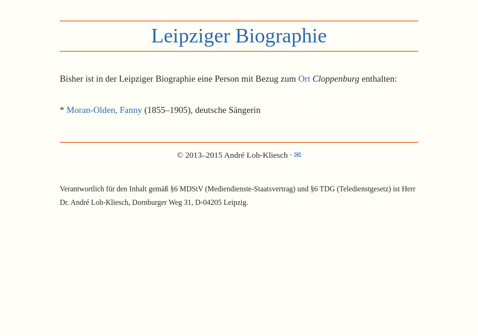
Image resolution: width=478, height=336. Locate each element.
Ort (304, 79)
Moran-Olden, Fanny (104, 110)
